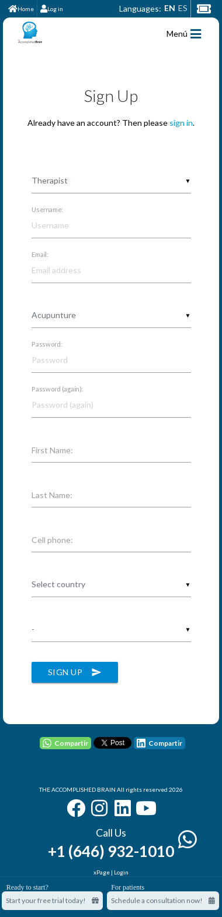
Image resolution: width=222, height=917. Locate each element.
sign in (181, 123)
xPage (102, 872)
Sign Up (75, 672)
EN (169, 8)
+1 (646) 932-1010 (111, 851)
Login (121, 872)
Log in (51, 9)
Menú (183, 34)
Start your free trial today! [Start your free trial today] (52, 900)
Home (21, 9)
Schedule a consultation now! (163, 900)
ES (183, 8)
